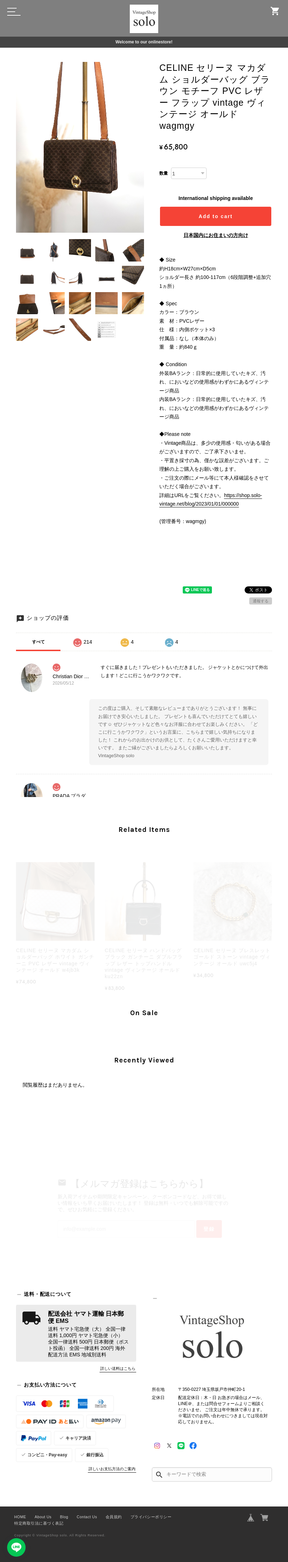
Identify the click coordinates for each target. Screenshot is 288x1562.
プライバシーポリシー (150, 1517)
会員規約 (114, 1517)
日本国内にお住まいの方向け (215, 235)
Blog (64, 1517)
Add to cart (216, 216)
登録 (209, 1229)
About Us (43, 1517)
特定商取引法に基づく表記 (38, 1523)
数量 (163, 173)
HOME (20, 1517)
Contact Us (87, 1517)
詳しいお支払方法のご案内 (112, 1469)
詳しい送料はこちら (117, 1368)
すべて (38, 641)
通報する (260, 601)
